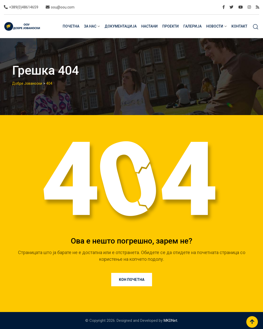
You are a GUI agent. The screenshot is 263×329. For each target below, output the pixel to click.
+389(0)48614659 (23, 7)
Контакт (239, 26)
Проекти (170, 26)
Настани (149, 26)
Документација (121, 26)
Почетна (71, 26)
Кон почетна (131, 280)
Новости (214, 26)
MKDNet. (171, 320)
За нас (90, 26)
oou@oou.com (62, 7)
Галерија (192, 26)
